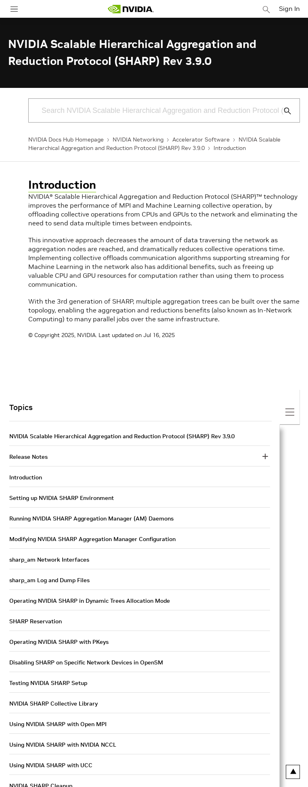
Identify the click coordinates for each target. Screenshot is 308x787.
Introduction (230, 148)
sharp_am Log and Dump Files (49, 580)
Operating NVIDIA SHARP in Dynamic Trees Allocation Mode (89, 600)
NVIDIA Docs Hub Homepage (66, 139)
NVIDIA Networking (138, 139)
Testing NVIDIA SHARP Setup (48, 683)
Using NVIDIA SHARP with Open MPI (58, 724)
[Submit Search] (283, 110)
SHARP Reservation (35, 621)
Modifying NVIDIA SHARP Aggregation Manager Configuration (92, 539)
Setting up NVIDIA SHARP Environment (61, 498)
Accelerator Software (201, 139)
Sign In (289, 8)
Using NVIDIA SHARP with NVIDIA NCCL (62, 744)
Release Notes (28, 456)
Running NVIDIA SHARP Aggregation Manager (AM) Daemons (91, 518)
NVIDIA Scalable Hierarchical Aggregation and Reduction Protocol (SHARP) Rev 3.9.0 (122, 436)
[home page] (131, 9)
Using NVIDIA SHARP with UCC (50, 765)
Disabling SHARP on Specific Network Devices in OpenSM (86, 662)
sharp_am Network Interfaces (49, 559)
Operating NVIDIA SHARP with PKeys (59, 641)
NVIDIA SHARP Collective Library (53, 703)
